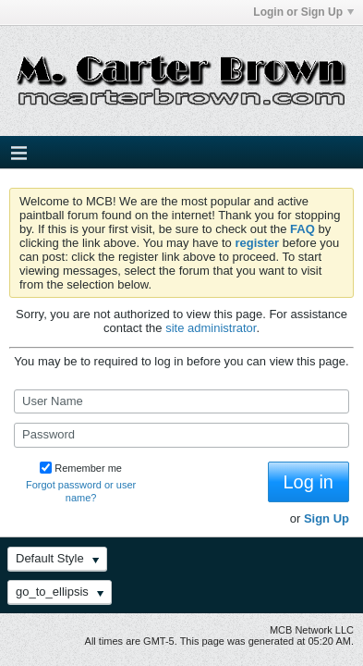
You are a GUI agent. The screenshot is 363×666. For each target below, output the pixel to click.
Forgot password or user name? (81, 491)
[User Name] (181, 401)
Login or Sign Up (303, 12)
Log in (309, 482)
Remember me (81, 468)
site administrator (210, 328)
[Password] (181, 435)
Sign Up (326, 518)
